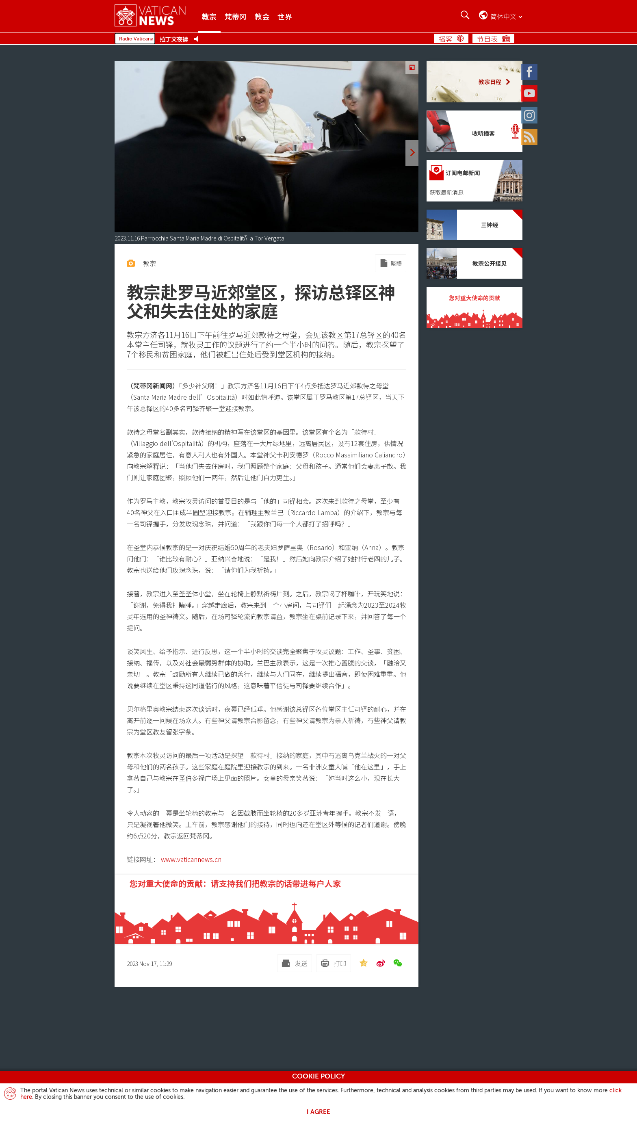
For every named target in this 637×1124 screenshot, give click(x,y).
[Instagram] (538, 112)
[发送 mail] (294, 963)
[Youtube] (538, 90)
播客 (446, 38)
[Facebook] (538, 69)
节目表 (487, 38)
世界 (284, 16)
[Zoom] (411, 67)
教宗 (209, 16)
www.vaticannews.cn (191, 859)
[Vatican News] (156, 16)
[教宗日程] (474, 81)
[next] (411, 153)
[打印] (333, 963)
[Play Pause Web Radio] (198, 39)
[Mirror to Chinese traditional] (390, 263)
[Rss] (538, 134)
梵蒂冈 (236, 16)
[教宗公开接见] (474, 263)
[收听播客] (474, 131)
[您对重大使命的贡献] (474, 307)
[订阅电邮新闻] (474, 180)
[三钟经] (474, 225)
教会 (262, 16)
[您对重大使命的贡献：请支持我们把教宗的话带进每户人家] (266, 909)
